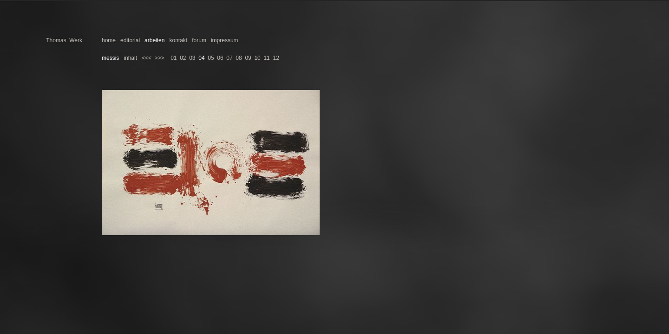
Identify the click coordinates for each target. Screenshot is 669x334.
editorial (130, 40)
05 (211, 58)
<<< (146, 58)
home (109, 40)
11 (266, 58)
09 (248, 58)
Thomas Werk (64, 40)
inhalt (130, 58)
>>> (159, 58)
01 (174, 58)
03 (192, 58)
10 (257, 58)
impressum (224, 40)
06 (220, 58)
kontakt (178, 40)
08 (239, 58)
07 (229, 58)
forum (199, 40)
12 (276, 58)
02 (183, 58)
